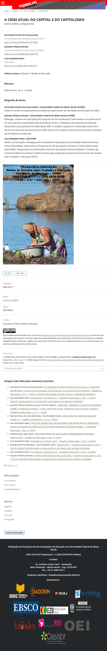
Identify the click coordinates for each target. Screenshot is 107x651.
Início (6, 11)
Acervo (15, 11)
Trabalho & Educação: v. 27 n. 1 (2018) (28, 412)
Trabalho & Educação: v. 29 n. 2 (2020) (77, 441)
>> (16, 465)
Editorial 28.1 (63, 444)
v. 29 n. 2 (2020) (28, 11)
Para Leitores (10, 480)
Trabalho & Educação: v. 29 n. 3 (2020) (77, 452)
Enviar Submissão (14, 532)
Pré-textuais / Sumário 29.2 (44, 441)
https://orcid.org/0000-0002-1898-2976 (21, 54)
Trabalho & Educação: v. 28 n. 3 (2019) (43, 437)
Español (8, 510)
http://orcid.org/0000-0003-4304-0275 (20, 65)
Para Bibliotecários (12, 489)
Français (8, 515)
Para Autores (9, 485)
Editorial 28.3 (16, 437)
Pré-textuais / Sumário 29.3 (44, 452)
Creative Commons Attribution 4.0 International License (66, 335)
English (8, 506)
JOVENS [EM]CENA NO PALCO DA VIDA (53, 455)
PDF (9, 273)
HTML (22, 273)
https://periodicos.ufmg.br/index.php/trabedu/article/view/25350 (74, 360)
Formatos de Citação (14, 368)
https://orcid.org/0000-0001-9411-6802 (21, 42)
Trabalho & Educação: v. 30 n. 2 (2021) (39, 419)
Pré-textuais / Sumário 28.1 (44, 398)
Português (9, 519)
